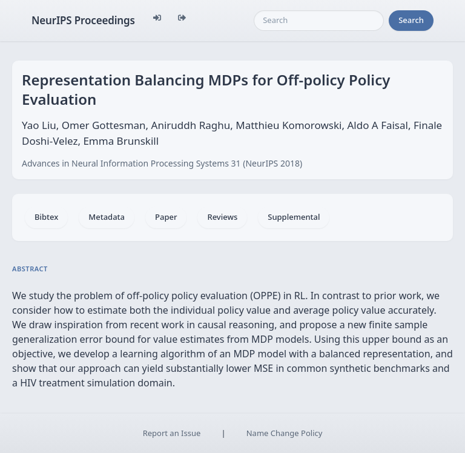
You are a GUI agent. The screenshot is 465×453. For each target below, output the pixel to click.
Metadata (106, 216)
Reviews (222, 216)
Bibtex (46, 216)
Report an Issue (172, 433)
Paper (166, 216)
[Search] (319, 20)
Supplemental (294, 216)
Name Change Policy (284, 433)
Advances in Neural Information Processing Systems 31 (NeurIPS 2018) (162, 163)
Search (411, 20)
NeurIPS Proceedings (83, 20)
